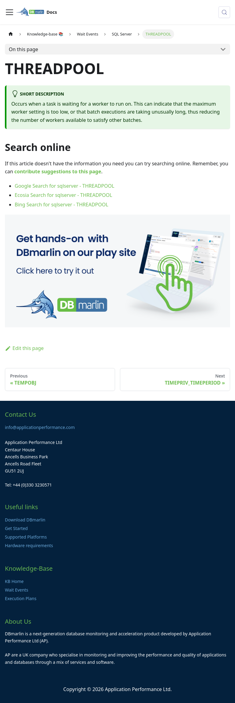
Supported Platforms (26, 537)
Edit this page (24, 348)
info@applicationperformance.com (40, 427)
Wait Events (16, 590)
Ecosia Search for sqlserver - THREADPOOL (63, 195)
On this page (23, 49)
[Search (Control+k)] (224, 12)
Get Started (16, 528)
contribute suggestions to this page (57, 171)
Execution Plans (20, 598)
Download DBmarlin (25, 520)
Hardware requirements (29, 545)
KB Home (14, 581)
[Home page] (11, 34)
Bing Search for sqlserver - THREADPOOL (61, 204)
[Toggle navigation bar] (9, 12)
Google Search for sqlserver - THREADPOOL (64, 185)
